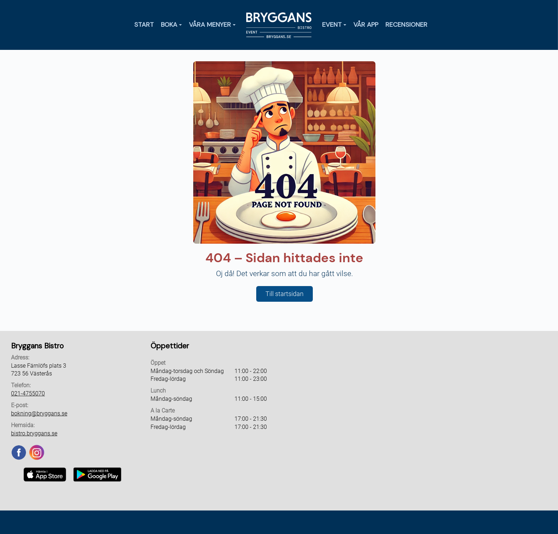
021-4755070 (28, 393)
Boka (171, 24)
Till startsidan (284, 293)
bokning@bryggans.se (39, 413)
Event (334, 24)
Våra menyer (212, 24)
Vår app (365, 24)
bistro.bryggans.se (34, 433)
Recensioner (406, 24)
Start (144, 24)
